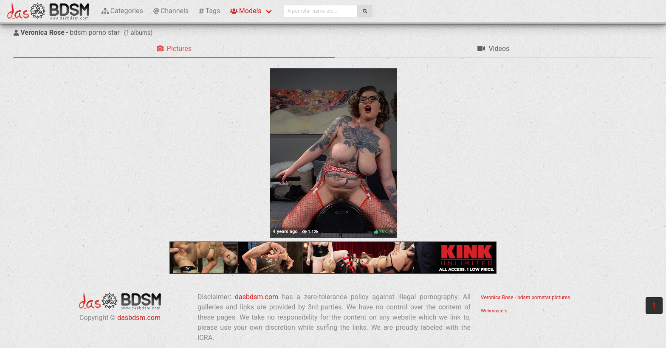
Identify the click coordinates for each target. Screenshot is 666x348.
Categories (122, 11)
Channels (171, 11)
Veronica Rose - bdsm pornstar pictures (525, 297)
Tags (209, 11)
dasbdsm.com (139, 318)
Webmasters (494, 311)
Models (245, 11)
